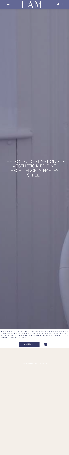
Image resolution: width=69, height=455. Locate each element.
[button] (8, 4)
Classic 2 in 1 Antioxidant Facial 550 (34, 363)
